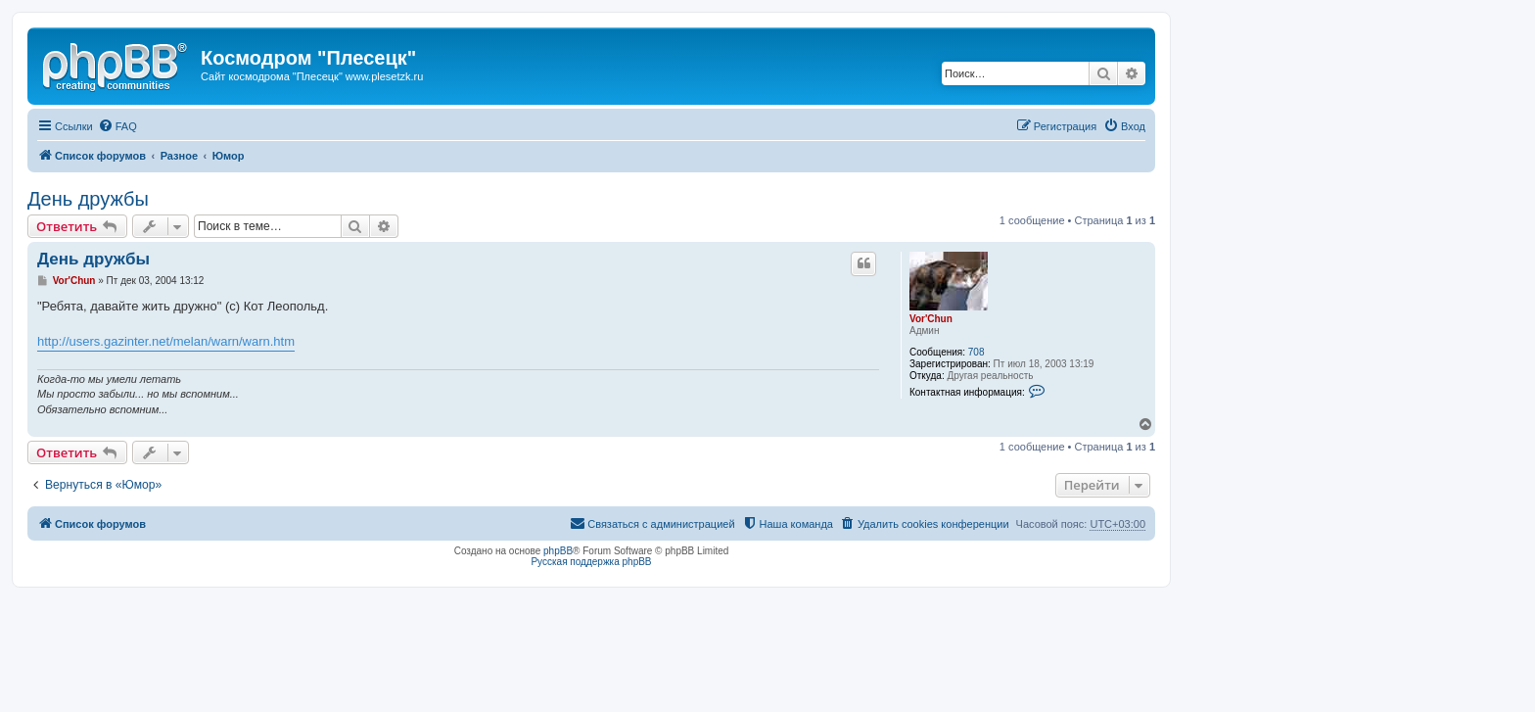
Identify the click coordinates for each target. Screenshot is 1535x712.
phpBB (558, 551)
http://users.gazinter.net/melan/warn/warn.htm (166, 341)
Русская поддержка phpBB (591, 561)
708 (976, 352)
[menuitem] (117, 126)
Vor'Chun (931, 318)
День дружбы (88, 199)
